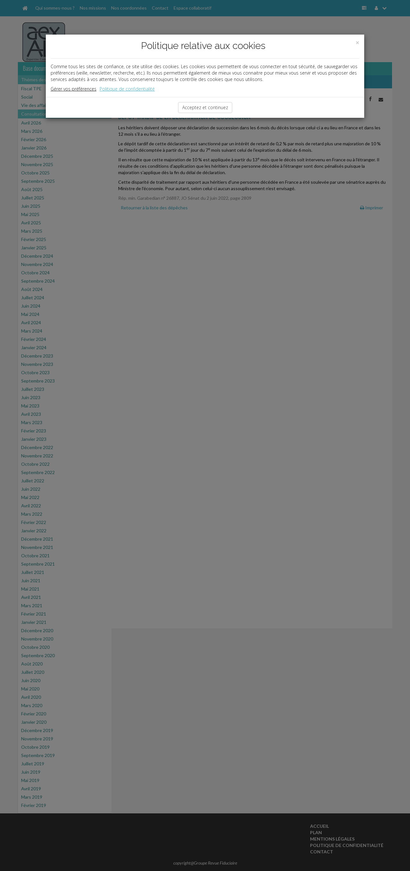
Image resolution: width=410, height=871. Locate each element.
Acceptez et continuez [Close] (205, 107)
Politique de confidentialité (127, 89)
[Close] (357, 42)
